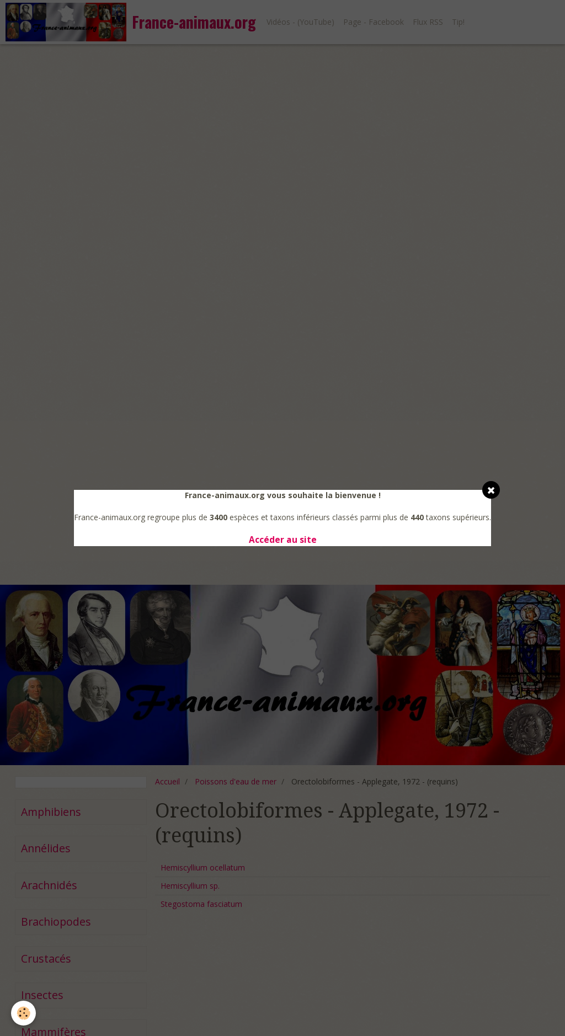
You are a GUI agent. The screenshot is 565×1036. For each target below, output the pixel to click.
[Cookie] (23, 1013)
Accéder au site (283, 540)
